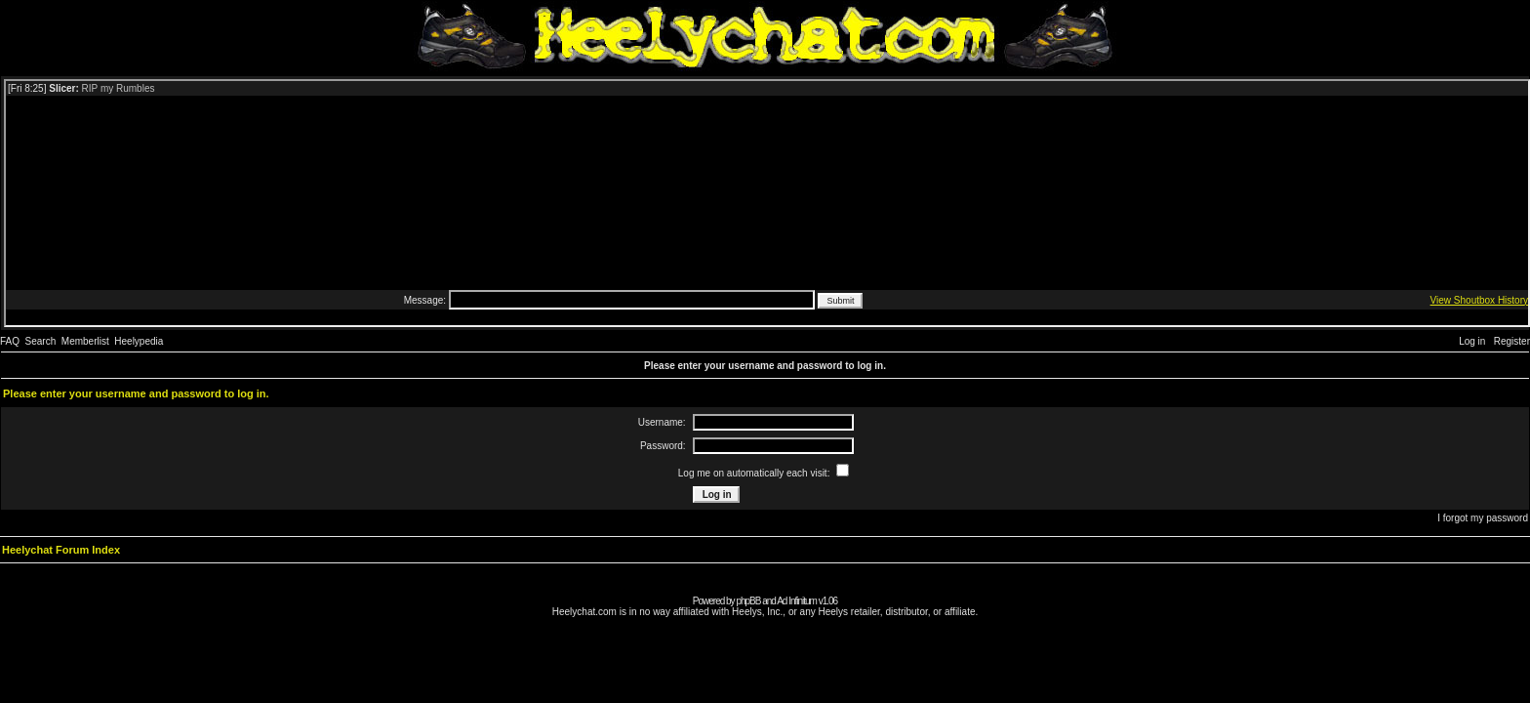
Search (41, 341)
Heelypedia (138, 341)
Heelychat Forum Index (61, 550)
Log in (1472, 341)
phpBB (748, 601)
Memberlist (85, 341)
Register (1512, 341)
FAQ (10, 341)
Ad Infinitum (797, 601)
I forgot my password (1482, 518)
